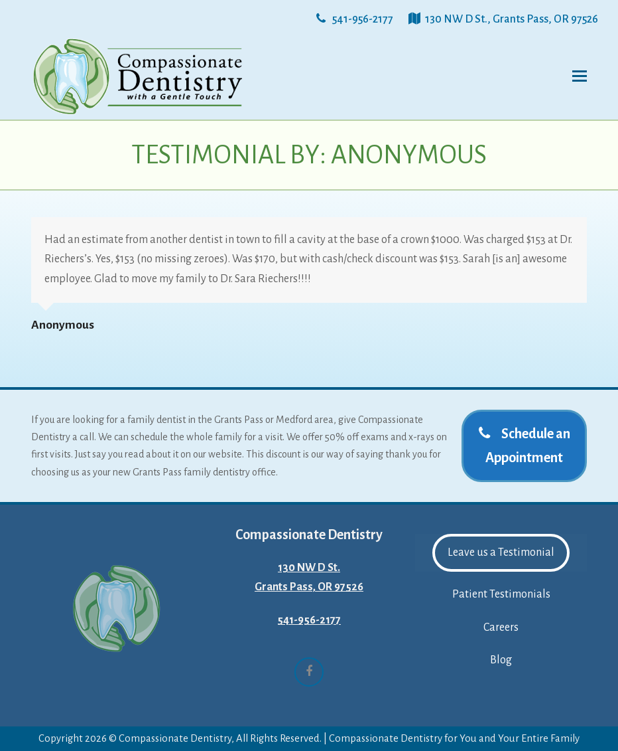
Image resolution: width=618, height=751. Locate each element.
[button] (579, 76)
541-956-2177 (309, 620)
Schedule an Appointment (524, 445)
